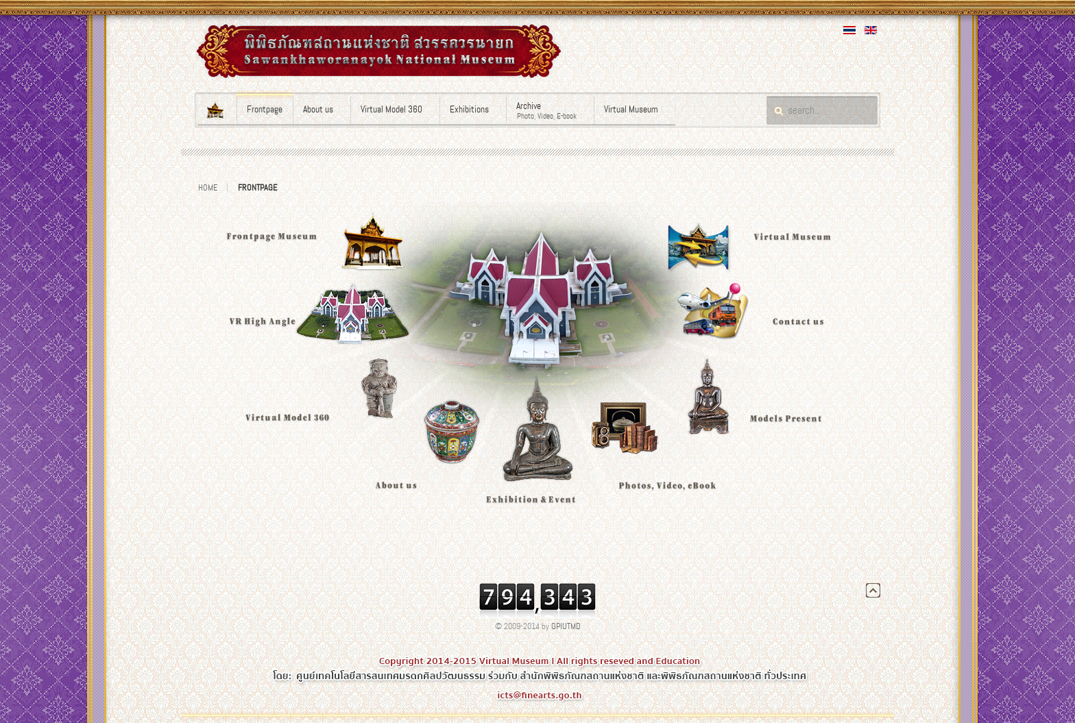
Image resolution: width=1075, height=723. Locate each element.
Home (207, 188)
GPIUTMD (566, 626)
